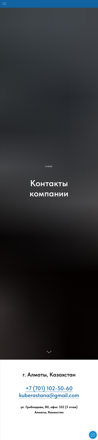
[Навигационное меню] (4, 4)
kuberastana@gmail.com (49, 395)
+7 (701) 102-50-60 (49, 388)
